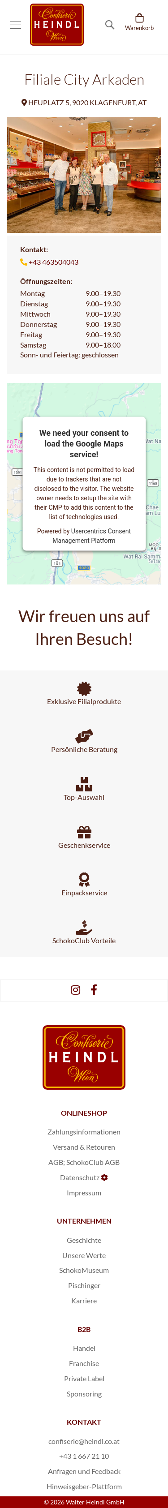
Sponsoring (84, 1393)
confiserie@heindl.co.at (84, 1441)
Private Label (84, 1378)
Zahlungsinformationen (84, 1131)
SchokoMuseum (84, 1270)
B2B (84, 1329)
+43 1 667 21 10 (84, 1456)
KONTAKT (84, 1422)
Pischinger (84, 1285)
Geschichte (84, 1240)
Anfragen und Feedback (84, 1471)
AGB (55, 1162)
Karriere (84, 1300)
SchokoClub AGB (93, 1162)
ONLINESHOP (84, 1112)
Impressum (84, 1192)
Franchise (84, 1363)
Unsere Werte (84, 1255)
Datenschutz (79, 1177)
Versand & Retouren (84, 1147)
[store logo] (57, 24)
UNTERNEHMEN (84, 1220)
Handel (84, 1348)
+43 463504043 (53, 262)
